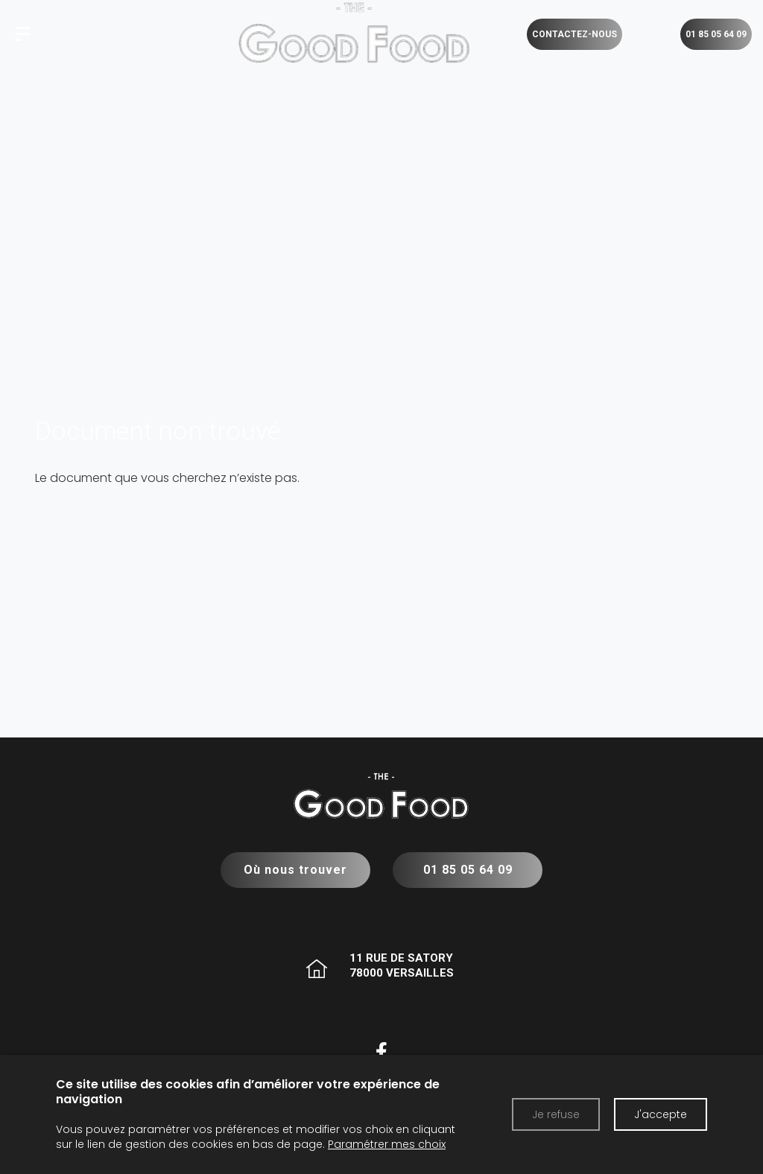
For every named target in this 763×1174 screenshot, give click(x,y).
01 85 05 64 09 (467, 870)
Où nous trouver (295, 870)
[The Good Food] (23, 33)
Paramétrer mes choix (387, 1144)
